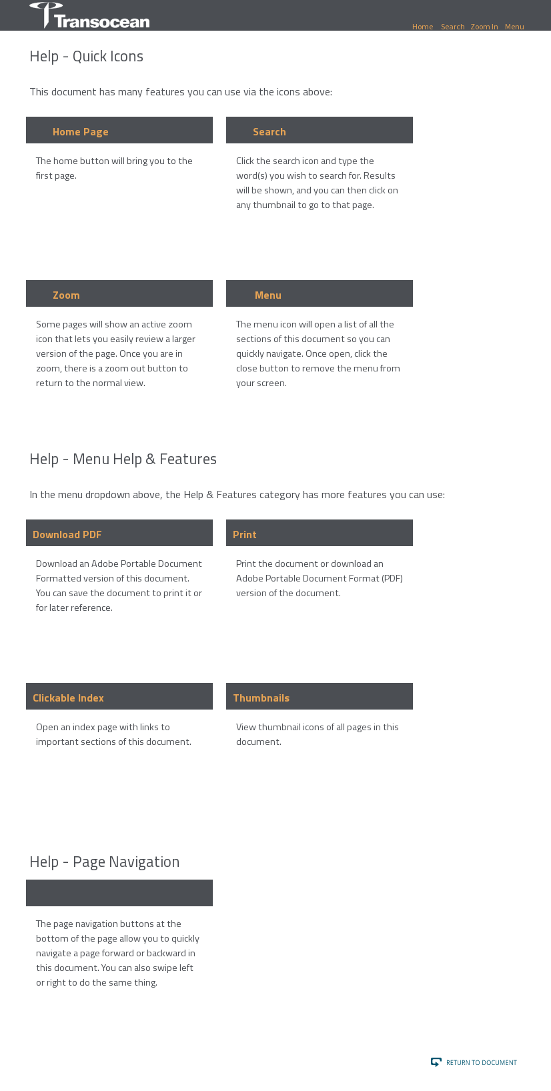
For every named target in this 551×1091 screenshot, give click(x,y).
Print (245, 534)
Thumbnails (261, 698)
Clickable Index (68, 698)
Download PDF (67, 534)
